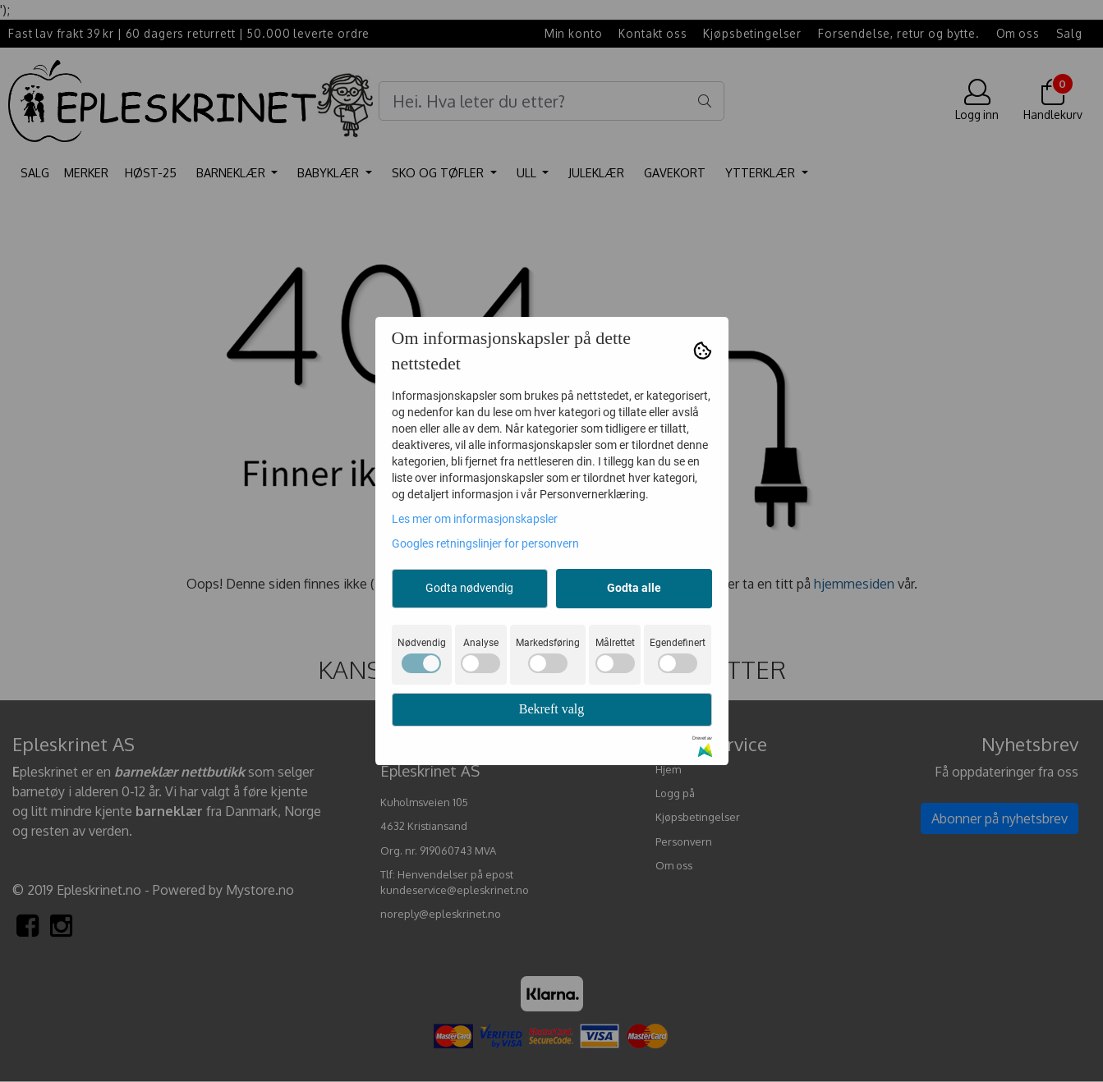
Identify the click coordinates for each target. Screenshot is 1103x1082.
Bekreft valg (552, 709)
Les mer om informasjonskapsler (475, 518)
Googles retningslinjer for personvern (485, 543)
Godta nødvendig (469, 587)
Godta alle (634, 587)
